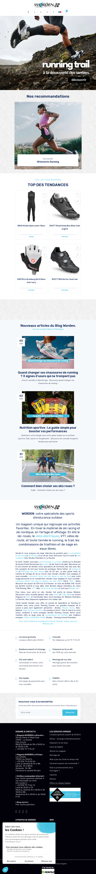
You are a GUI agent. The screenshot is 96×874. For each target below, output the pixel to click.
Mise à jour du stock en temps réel (64, 759)
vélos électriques (47, 536)
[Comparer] (44, 201)
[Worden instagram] (19, 811)
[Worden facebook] (23, 811)
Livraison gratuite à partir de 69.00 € (65, 735)
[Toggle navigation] (28, 12)
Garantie (53, 775)
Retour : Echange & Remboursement (65, 739)
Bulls (28, 597)
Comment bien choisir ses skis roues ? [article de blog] (48, 486)
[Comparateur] (53, 12)
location (45, 564)
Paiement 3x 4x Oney (59, 743)
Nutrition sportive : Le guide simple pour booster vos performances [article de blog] (48, 429)
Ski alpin (54, 588)
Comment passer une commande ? (64, 763)
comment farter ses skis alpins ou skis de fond (50, 576)
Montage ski (55, 755)
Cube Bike (66, 595)
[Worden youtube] (26, 811)
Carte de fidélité (56, 747)
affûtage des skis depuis (33, 571)
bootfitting (33, 556)
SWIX (60, 581)
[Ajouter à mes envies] (44, 194)
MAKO (42, 617)
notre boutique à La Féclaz (50, 562)
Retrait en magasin (58, 751)
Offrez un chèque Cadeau (60, 783)
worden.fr (23, 783)
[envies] (47, 12)
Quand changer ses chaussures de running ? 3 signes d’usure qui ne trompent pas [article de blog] (48, 374)
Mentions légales (60, 864)
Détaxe (53, 779)
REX (71, 581)
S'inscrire (70, 712)
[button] (34, 12)
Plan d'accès (21, 742)
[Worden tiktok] (16, 811)
